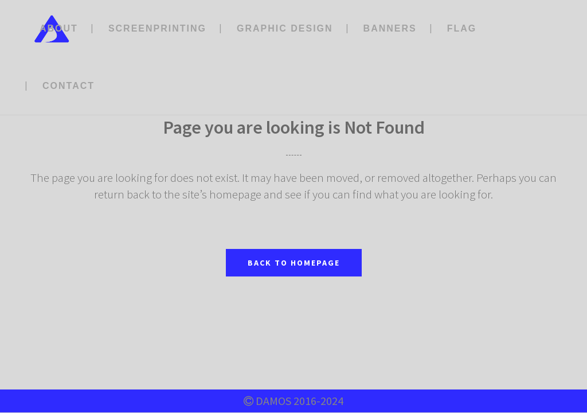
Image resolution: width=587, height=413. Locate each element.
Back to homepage (294, 263)
